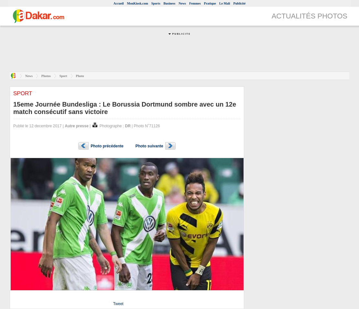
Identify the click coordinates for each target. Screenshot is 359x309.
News (182, 3)
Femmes (195, 3)
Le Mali (224, 3)
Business (170, 3)
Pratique (210, 3)
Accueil (119, 3)
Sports (155, 3)
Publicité (239, 3)
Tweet (118, 304)
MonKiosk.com (137, 3)
